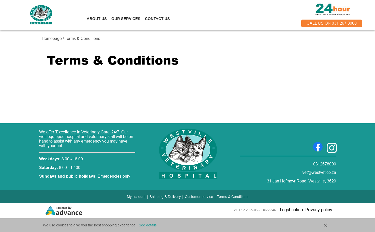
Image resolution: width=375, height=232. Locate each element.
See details (148, 225)
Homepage (52, 38)
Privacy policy (318, 209)
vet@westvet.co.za (319, 172)
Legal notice (291, 209)
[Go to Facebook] (318, 147)
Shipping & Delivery (165, 197)
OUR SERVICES (125, 19)
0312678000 (324, 164)
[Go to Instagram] (332, 147)
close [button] (325, 225)
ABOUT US (97, 19)
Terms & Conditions (232, 197)
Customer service (199, 197)
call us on (332, 23)
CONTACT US (157, 19)
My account (136, 197)
